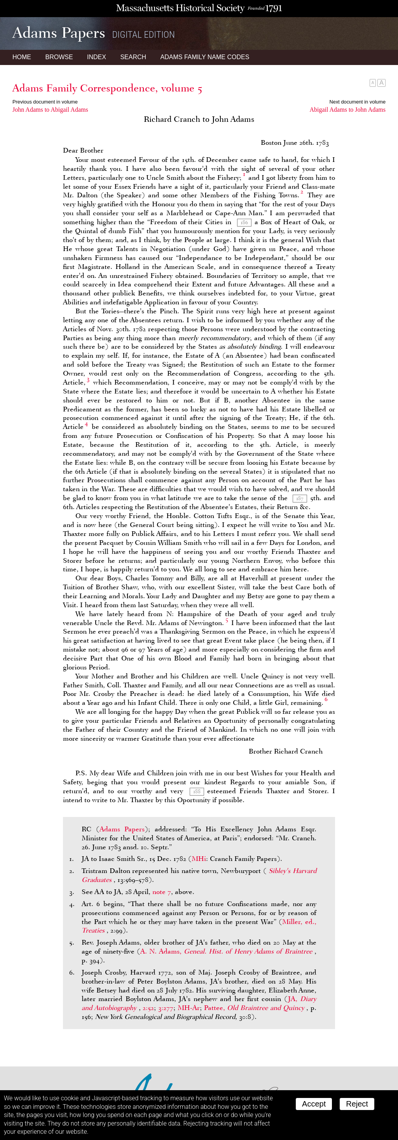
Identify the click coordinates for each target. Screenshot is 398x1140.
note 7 (161, 891)
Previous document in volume (45, 102)
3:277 (165, 1007)
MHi (199, 858)
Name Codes (205, 57)
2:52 (148, 1007)
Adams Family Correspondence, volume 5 (107, 88)
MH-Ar (189, 1007)
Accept (314, 1104)
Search (133, 57)
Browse (59, 57)
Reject (357, 1104)
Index (96, 57)
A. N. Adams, (227, 951)
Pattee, (255, 1007)
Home (21, 57)
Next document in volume (358, 102)
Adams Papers (122, 829)
